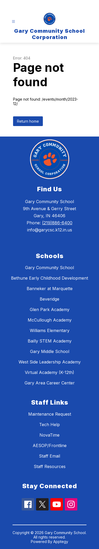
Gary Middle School (49, 351)
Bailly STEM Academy (50, 341)
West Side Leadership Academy (50, 362)
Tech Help (49, 424)
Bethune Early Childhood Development (49, 278)
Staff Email (49, 456)
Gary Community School (49, 267)
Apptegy (60, 541)
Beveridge (49, 299)
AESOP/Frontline (50, 445)
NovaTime (49, 435)
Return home (28, 121)
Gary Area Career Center (50, 382)
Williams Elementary (49, 330)
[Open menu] (13, 22)
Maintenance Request (49, 414)
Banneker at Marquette (50, 288)
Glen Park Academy (49, 309)
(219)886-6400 (57, 222)
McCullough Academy (50, 320)
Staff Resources (50, 466)
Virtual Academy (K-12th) (49, 372)
